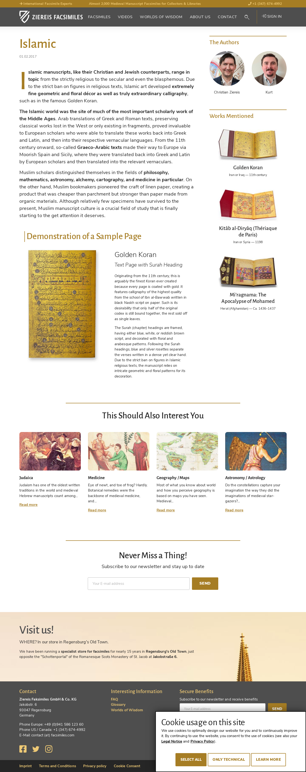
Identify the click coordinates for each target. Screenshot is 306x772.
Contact (227, 17)
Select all (191, 759)
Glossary (118, 704)
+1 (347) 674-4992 (265, 3)
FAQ (114, 699)
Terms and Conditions (57, 766)
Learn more (268, 759)
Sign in (272, 16)
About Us (200, 17)
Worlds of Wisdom (161, 17)
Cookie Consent (127, 766)
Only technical (229, 759)
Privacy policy (95, 766)
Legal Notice (171, 741)
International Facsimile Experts (45, 3)
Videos (125, 17)
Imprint (25, 766)
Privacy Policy (202, 741)
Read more (28, 504)
